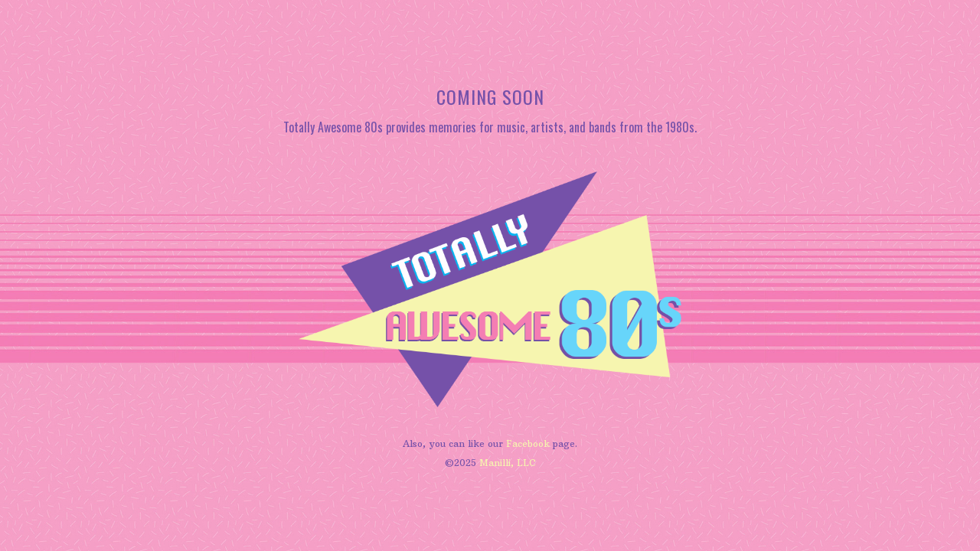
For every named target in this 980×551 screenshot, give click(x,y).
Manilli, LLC (507, 462)
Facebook (528, 443)
